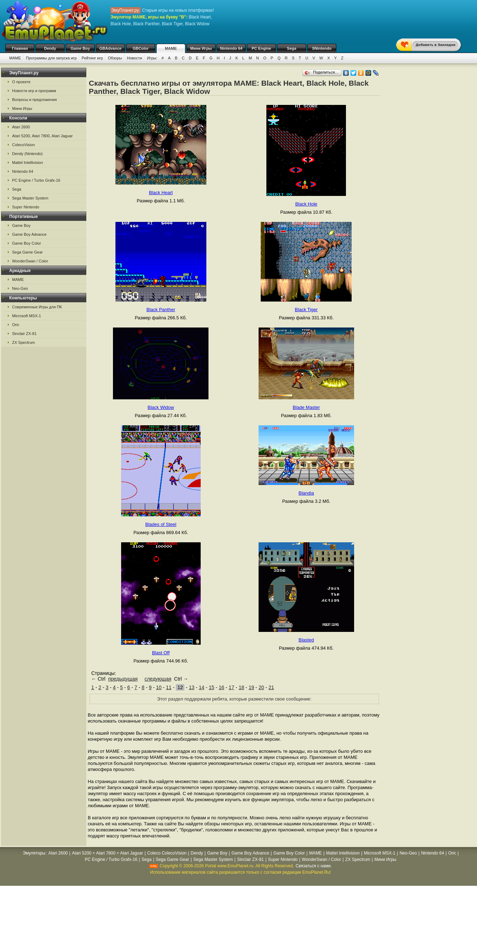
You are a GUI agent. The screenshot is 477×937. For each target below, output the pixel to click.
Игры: (152, 58)
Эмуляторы (34, 853)
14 (202, 687)
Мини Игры (201, 48)
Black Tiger (306, 309)
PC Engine (261, 48)
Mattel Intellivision (27, 162)
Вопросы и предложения (34, 99)
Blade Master (306, 407)
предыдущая (122, 679)
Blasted (306, 640)
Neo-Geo (20, 288)
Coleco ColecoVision (166, 853)
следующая (158, 679)
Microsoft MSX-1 (26, 316)
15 (212, 687)
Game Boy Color (26, 243)
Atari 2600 (21, 127)
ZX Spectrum (23, 342)
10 (159, 687)
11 (169, 687)
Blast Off (161, 652)
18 (241, 687)
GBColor (140, 48)
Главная (20, 48)
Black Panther (160, 309)
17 (231, 687)
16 (221, 687)
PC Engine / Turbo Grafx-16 (36, 180)
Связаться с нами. (314, 865)
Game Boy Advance (29, 234)
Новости (134, 58)
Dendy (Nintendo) (27, 153)
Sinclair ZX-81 (24, 333)
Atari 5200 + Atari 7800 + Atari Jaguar (107, 853)
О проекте (21, 82)
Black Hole (306, 204)
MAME (171, 48)
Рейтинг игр (92, 58)
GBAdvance (110, 48)
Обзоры (115, 58)
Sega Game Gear (27, 252)
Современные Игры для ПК (37, 307)
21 (271, 687)
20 (261, 687)
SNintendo (322, 48)
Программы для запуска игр (51, 58)
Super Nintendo (25, 207)
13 (192, 687)
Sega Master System (30, 198)
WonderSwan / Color (30, 261)
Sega (291, 48)
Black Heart (161, 192)
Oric (15, 325)
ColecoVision (23, 145)
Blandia (306, 493)
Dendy (50, 48)
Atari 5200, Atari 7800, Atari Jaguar (42, 136)
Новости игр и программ (34, 91)
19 (251, 687)
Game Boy (80, 48)
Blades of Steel (160, 524)
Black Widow (161, 407)
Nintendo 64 (231, 48)
